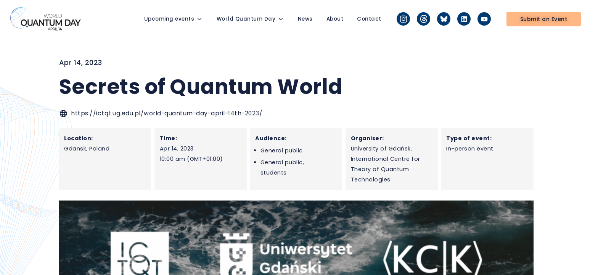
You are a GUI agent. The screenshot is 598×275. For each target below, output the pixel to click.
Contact (369, 19)
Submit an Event (543, 19)
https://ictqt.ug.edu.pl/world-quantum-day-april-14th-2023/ (166, 113)
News (305, 19)
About (335, 19)
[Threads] (423, 19)
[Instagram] (403, 19)
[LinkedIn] (464, 19)
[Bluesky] (443, 19)
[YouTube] (484, 19)
